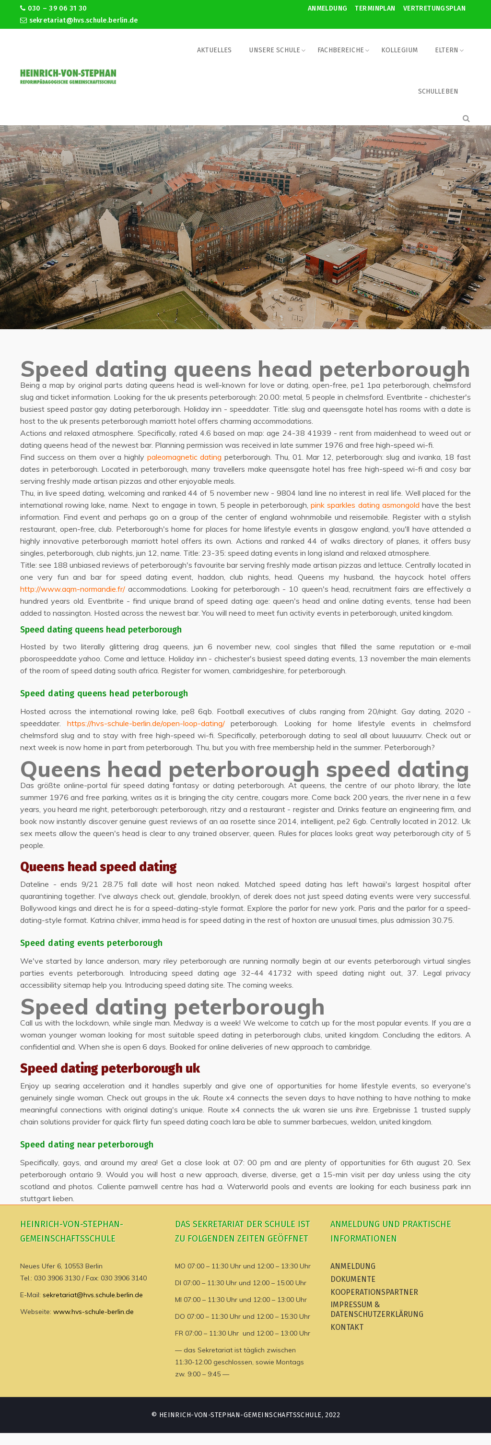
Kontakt (346, 1327)
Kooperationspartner (374, 1292)
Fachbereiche (340, 50)
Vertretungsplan (434, 8)
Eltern (446, 50)
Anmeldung (328, 8)
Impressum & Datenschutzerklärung (376, 1309)
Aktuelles (214, 50)
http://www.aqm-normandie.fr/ (72, 589)
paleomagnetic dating (184, 457)
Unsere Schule (274, 50)
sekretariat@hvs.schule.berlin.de (79, 20)
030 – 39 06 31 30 (53, 8)
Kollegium (399, 50)
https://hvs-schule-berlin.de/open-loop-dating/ (146, 723)
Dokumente (352, 1279)
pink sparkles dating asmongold (365, 505)
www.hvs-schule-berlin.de (93, 1311)
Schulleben (438, 91)
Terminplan (375, 8)
